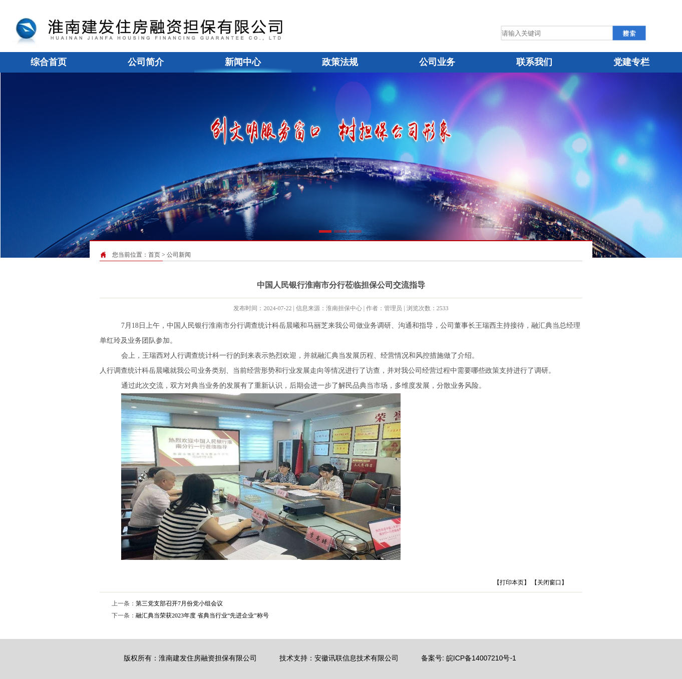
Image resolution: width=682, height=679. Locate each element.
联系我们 (534, 62)
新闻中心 (243, 62)
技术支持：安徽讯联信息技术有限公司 (339, 658)
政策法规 (340, 62)
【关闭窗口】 (549, 582)
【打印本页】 (512, 582)
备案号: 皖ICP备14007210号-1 (468, 658)
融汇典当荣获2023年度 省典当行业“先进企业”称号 (202, 615)
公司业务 (437, 62)
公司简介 (146, 62)
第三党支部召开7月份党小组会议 (179, 603)
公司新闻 (179, 254)
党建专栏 (631, 62)
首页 (154, 254)
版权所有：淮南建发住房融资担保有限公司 (190, 658)
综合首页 (49, 62)
